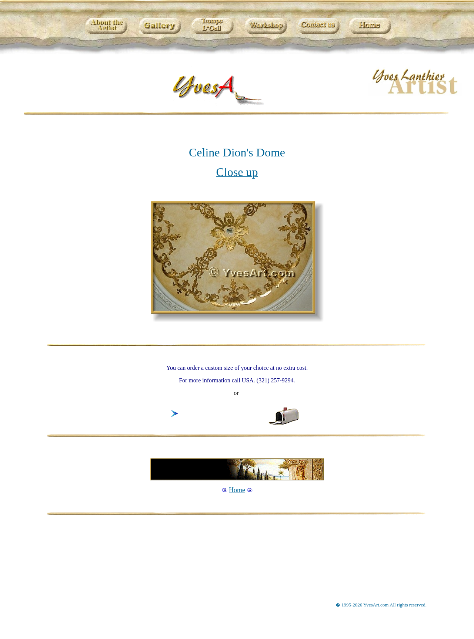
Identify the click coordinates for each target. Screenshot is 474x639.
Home (237, 490)
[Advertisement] (238, 551)
